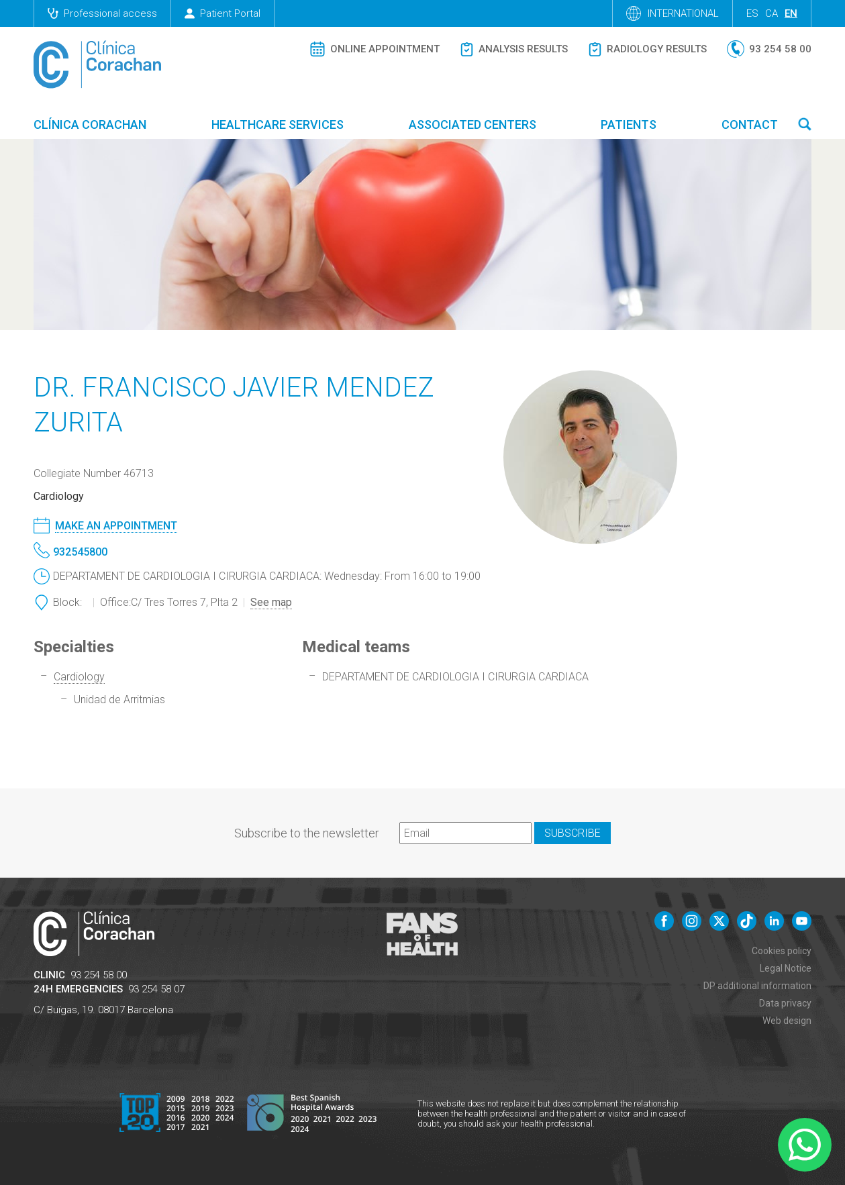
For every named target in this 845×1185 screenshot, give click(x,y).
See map (271, 602)
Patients (628, 124)
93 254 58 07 (156, 989)
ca (771, 13)
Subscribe (572, 833)
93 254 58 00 (98, 975)
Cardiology (79, 676)
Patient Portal (222, 13)
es (752, 13)
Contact (750, 124)
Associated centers (472, 124)
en (791, 13)
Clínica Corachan (90, 124)
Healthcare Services (277, 124)
